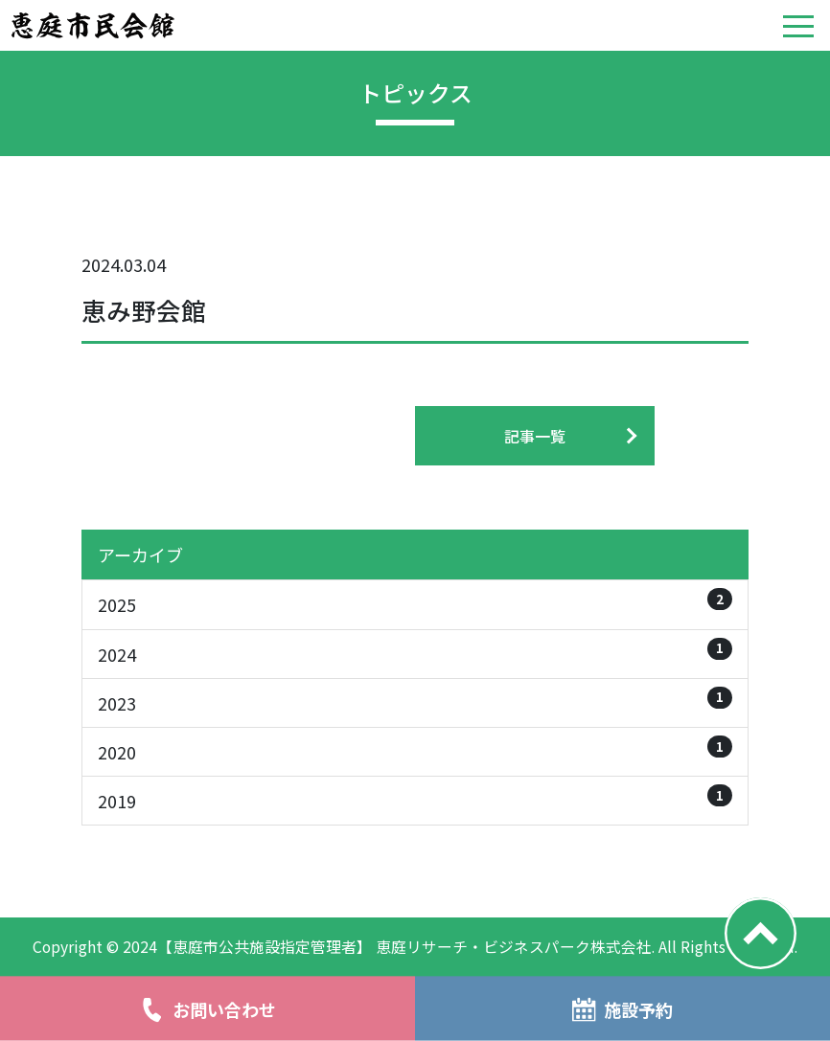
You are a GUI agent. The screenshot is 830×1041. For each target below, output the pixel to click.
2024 (415, 652)
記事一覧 (534, 435)
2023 (415, 701)
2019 (415, 798)
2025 (415, 602)
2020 (415, 749)
